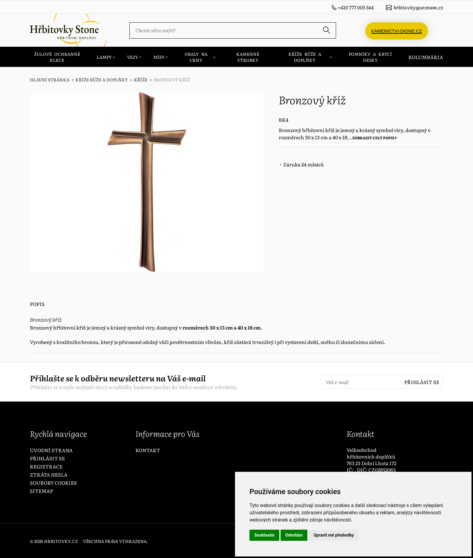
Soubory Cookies (53, 482)
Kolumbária (425, 57)
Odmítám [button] (294, 535)
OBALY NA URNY (196, 57)
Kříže (141, 80)
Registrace (46, 466)
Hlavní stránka (49, 80)
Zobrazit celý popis (373, 137)
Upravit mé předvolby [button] (333, 535)
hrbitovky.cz (61, 541)
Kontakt (147, 450)
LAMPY (104, 57)
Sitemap (41, 490)
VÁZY (132, 57)
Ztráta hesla (49, 474)
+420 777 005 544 (356, 7)
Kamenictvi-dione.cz (396, 30)
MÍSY (159, 57)
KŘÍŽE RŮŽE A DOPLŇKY (304, 57)
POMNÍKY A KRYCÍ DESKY (370, 57)
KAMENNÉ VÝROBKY (247, 57)
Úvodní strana (51, 450)
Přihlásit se (421, 382)
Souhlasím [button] (264, 535)
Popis (37, 303)
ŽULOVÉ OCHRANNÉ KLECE (57, 57)
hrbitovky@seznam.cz (418, 7)
